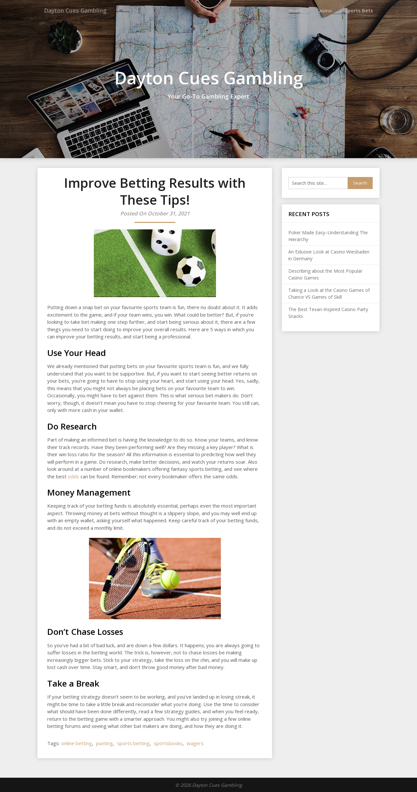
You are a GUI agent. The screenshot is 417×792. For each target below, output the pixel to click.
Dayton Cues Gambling (80, 10)
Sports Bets (359, 10)
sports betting (133, 743)
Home (296, 10)
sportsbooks (168, 743)
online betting (76, 743)
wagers (195, 743)
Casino (324, 10)
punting (104, 743)
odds (73, 476)
